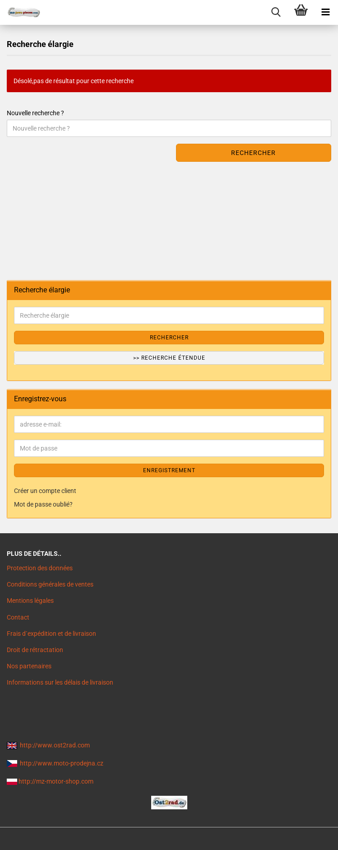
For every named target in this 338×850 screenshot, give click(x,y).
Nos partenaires (29, 666)
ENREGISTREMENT (169, 470)
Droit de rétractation (35, 649)
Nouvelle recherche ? (35, 113)
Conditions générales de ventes (50, 584)
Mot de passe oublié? (43, 504)
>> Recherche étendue (169, 358)
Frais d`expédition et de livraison (51, 633)
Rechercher (253, 152)
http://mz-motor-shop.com (56, 781)
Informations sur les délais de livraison (60, 682)
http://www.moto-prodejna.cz (61, 763)
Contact (18, 617)
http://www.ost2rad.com (55, 745)
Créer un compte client (45, 490)
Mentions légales (30, 600)
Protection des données (40, 568)
